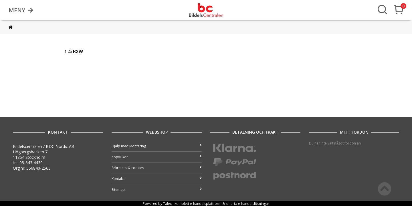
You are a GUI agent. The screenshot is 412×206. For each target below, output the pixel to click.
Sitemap (157, 189)
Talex (167, 203)
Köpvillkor (157, 156)
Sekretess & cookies (157, 167)
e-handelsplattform (205, 203)
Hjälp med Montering (157, 146)
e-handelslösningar (253, 203)
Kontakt (157, 178)
